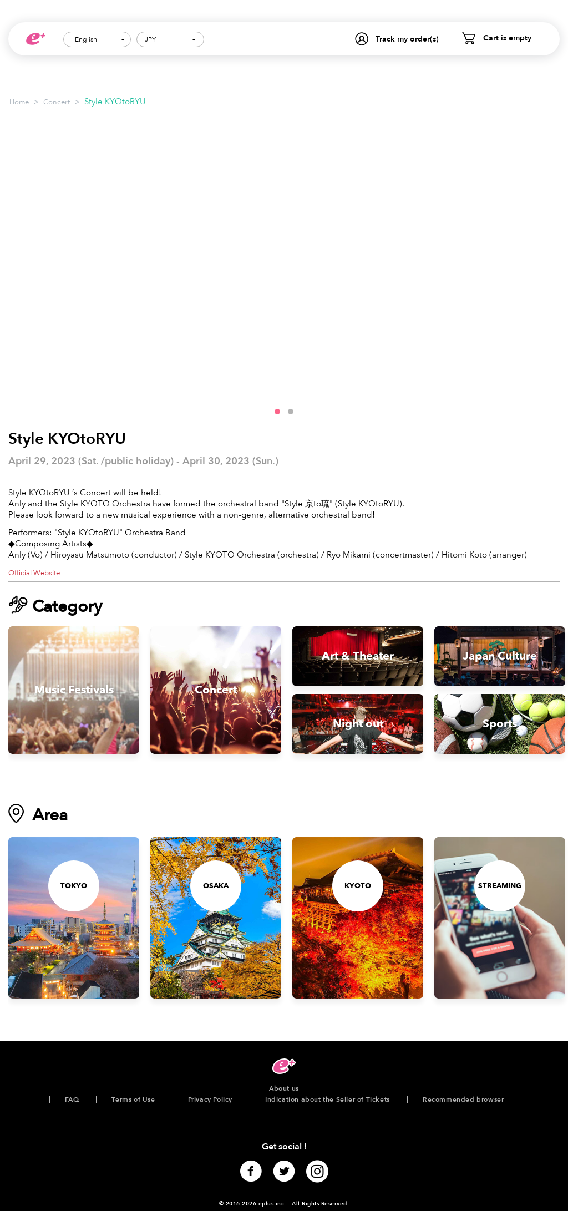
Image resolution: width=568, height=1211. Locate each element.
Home (19, 102)
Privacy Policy (210, 1099)
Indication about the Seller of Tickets (327, 1099)
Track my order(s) (407, 39)
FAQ (72, 1099)
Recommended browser (463, 1099)
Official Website (34, 573)
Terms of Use (133, 1099)
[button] (277, 412)
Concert (56, 102)
